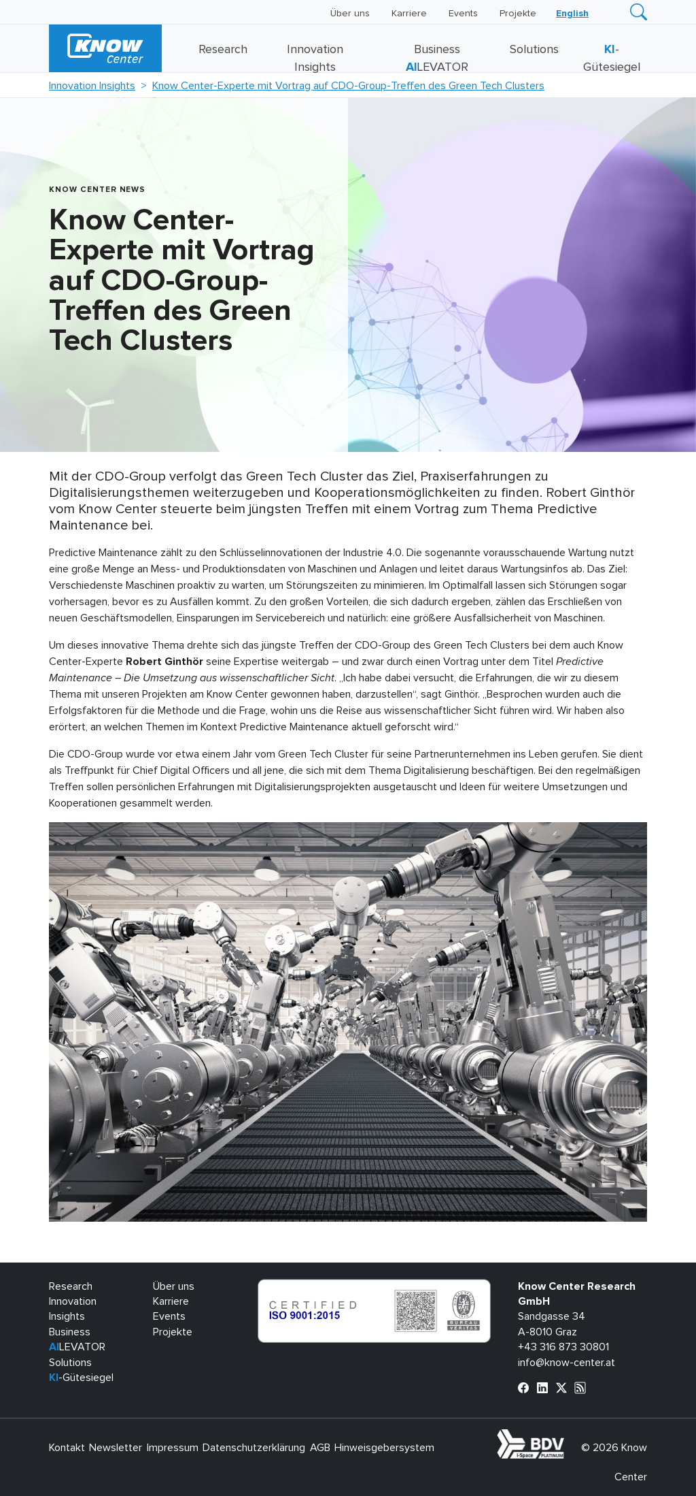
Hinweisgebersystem (384, 1447)
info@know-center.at (566, 1362)
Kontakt (67, 1447)
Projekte (518, 13)
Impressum (172, 1447)
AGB (320, 1447)
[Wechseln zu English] (572, 13)
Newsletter (115, 1447)
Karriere (409, 13)
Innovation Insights (92, 85)
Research (222, 50)
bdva (566, 1436)
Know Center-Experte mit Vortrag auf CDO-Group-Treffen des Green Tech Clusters (348, 85)
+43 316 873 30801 (563, 1346)
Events (463, 13)
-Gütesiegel (81, 1377)
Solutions (534, 50)
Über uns (350, 13)
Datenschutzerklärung (254, 1447)
